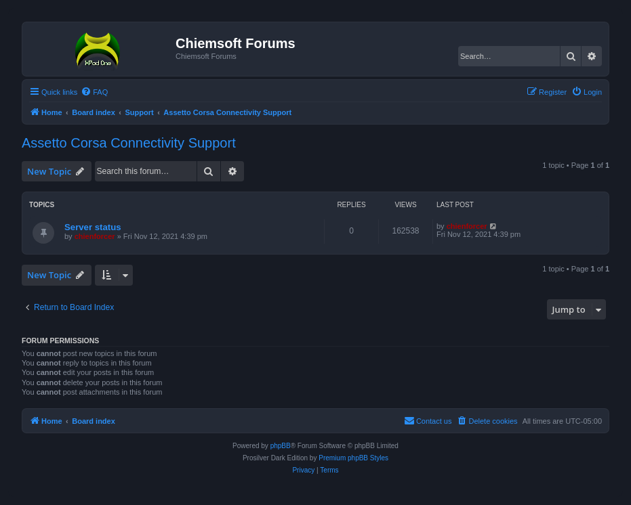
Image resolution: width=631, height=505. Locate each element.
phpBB (280, 445)
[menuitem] (94, 92)
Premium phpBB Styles (353, 458)
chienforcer (95, 236)
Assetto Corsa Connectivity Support (129, 142)
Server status (92, 227)
